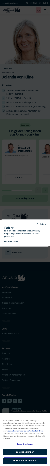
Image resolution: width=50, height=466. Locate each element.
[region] (25, 439)
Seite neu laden (11, 242)
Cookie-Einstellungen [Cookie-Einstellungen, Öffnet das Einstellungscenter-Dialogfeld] (25, 444)
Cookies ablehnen (25, 452)
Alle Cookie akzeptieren (25, 460)
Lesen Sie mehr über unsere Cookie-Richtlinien (25, 431)
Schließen (41, 224)
